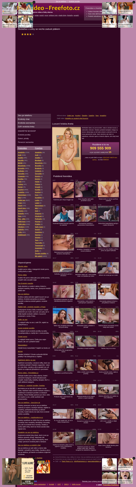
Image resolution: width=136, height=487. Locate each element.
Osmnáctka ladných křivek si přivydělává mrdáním (108, 302)
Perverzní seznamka (26, 142)
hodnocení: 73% (28, 34)
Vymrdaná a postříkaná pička (63, 373)
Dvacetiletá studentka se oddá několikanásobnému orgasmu (63, 300)
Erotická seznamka (26, 123)
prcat (46, 15)
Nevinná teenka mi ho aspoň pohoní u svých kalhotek (86, 397)
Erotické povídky (74, 1)
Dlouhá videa (22, 266)
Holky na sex (22, 319)
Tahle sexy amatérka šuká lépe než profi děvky (63, 326)
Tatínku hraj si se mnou (108, 348)
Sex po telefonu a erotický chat (29, 445)
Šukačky (84, 115)
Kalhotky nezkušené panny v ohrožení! (63, 274)
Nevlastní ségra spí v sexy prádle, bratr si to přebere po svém (85, 275)
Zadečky (91, 115)
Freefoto (38, 148)
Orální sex (70, 115)
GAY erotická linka (26, 126)
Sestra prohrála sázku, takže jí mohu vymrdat (108, 372)
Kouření (78, 115)
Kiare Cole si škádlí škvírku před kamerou (108, 446)
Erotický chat (23, 119)
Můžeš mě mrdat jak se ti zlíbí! (108, 275)
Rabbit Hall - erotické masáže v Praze (31, 307)
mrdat (36, 15)
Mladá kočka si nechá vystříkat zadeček (108, 199)
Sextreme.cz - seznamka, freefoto (30, 458)
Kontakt (51, 484)
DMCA (66, 484)
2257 (59, 484)
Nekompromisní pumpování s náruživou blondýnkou (63, 253)
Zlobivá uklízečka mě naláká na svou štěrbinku (108, 396)
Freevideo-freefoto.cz (111, 485)
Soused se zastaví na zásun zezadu (86, 421)
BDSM (20, 351)
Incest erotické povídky (26, 328)
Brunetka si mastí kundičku (85, 348)
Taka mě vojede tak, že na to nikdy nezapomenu (63, 421)
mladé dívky (62, 15)
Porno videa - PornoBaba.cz (28, 373)
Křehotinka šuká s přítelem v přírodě (86, 326)
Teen (97, 115)
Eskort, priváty (23, 138)
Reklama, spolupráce (38, 484)
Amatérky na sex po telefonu (28, 432)
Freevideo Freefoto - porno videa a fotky (48, 8)
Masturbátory (22, 345)
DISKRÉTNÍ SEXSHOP (27, 131)
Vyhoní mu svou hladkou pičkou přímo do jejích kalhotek (108, 249)
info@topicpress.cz (80, 461)
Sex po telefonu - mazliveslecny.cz (30, 417)
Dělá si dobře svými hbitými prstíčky (85, 372)
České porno (22, 336)
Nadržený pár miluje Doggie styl (63, 200)
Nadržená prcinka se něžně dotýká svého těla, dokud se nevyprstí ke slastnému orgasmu (86, 448)
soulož (41, 15)
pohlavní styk (53, 15)
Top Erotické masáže (25, 283)
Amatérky (103, 115)
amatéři (76, 15)
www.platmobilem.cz (94, 461)
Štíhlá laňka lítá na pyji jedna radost (63, 350)
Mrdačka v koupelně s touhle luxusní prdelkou (86, 250)
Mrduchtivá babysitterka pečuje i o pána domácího (108, 224)
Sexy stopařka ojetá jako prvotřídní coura (86, 199)
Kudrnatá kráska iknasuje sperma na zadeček (63, 224)
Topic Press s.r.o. (67, 461)
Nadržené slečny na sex (26, 360)
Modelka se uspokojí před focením (76, 118)
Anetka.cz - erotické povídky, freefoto (31, 385)
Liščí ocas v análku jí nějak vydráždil (108, 421)
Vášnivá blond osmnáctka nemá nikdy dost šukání (108, 326)
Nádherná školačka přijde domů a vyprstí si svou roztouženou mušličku (63, 446)
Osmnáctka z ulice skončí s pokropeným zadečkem (85, 302)
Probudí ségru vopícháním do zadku (63, 397)
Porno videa (22, 275)
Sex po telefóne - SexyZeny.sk (29, 402)
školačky (70, 15)
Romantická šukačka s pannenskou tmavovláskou (86, 224)
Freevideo (22, 148)
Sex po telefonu (61, 1)
